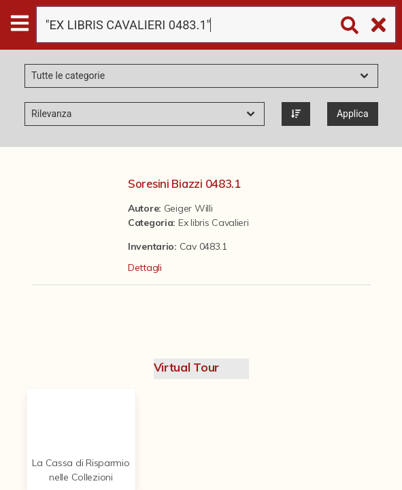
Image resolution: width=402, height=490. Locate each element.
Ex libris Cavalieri (213, 222)
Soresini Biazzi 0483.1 (184, 183)
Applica (353, 113)
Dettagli (145, 267)
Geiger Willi (188, 208)
